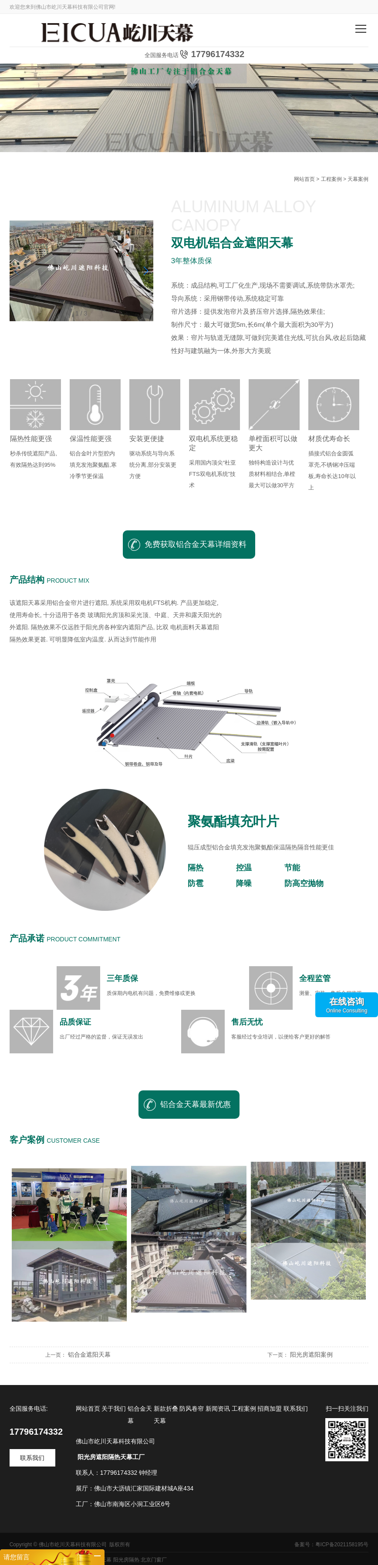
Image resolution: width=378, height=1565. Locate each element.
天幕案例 (358, 179)
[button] (145, 271)
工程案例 (331, 179)
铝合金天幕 (140, 1414)
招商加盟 (269, 1408)
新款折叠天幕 (166, 1414)
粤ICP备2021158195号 (342, 1544)
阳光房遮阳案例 (311, 1354)
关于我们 (113, 1408)
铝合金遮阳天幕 (89, 1354)
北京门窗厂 (154, 1560)
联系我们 (32, 1457)
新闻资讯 (218, 1408)
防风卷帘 (191, 1408)
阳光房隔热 (126, 1560)
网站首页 (304, 179)
